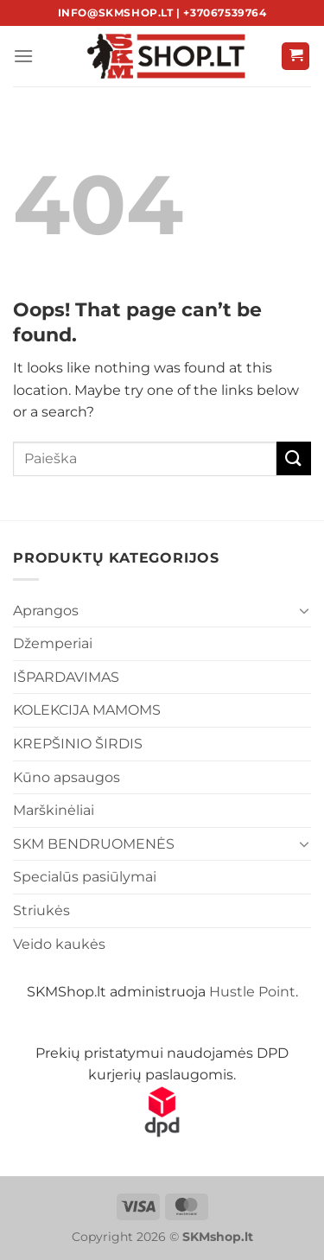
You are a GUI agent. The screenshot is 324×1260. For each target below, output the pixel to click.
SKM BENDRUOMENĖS (94, 844)
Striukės (41, 910)
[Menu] (23, 56)
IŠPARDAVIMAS (66, 677)
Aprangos (46, 610)
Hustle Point (252, 991)
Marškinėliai (53, 810)
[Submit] (293, 458)
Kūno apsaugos (66, 777)
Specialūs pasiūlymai (84, 877)
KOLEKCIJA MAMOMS (87, 710)
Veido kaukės (59, 944)
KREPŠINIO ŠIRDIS (78, 743)
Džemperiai (52, 643)
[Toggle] (304, 610)
